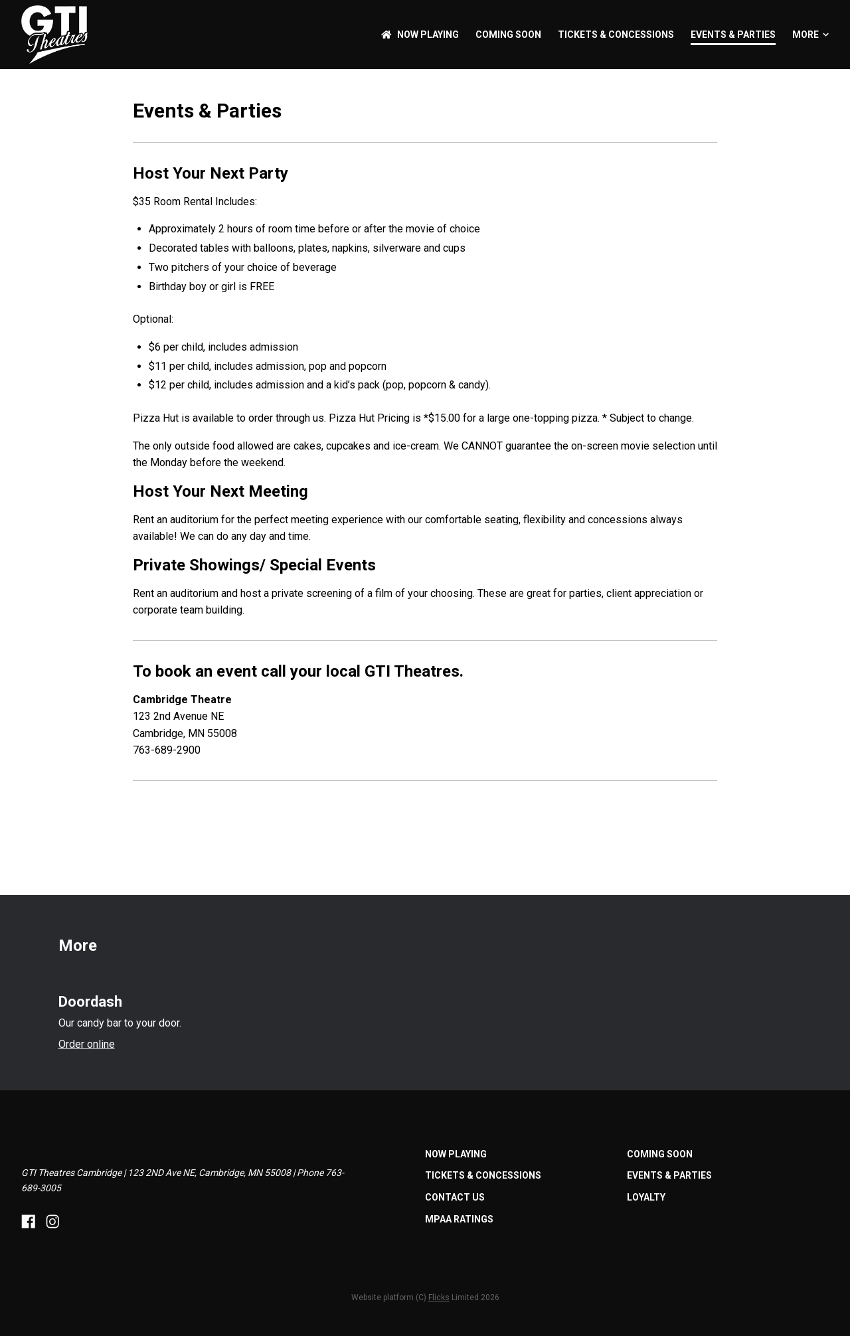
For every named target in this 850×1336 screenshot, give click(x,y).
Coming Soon (508, 34)
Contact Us (455, 1197)
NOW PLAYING (420, 34)
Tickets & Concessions (616, 34)
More (810, 34)
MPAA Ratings (459, 1219)
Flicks (439, 1297)
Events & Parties (733, 34)
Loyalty (646, 1197)
